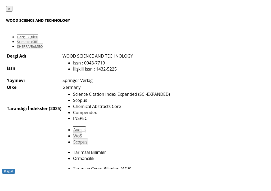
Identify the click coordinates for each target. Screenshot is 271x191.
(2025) (55, 108)
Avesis (79, 130)
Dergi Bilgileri (27, 36)
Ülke (11, 87)
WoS (77, 136)
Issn (11, 68)
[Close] (9, 9)
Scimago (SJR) (27, 41)
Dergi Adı (16, 56)
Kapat (8, 171)
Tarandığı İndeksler (27, 108)
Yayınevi (16, 80)
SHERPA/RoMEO (30, 46)
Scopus (80, 142)
